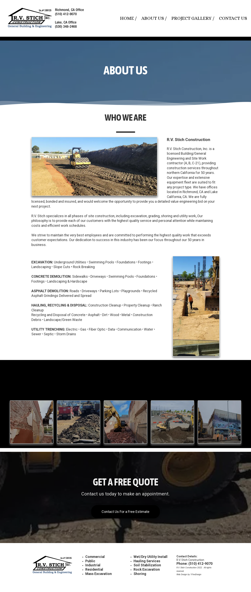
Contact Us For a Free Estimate (125, 512)
